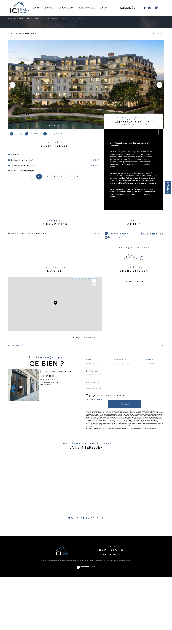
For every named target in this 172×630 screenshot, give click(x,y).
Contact (104, 8)
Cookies (128, 613)
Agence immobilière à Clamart (21, 19)
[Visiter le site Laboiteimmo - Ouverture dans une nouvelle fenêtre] (86, 622)
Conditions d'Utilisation (152, 475)
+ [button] (93, 297)
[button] (159, 86)
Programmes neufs (86, 8)
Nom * (91, 384)
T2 (75, 19)
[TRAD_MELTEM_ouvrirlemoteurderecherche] (127, 8)
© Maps (80, 295)
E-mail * (93, 399)
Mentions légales (100, 613)
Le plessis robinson (51, 19)
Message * (94, 413)
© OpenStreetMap (90, 295)
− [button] (93, 301)
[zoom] (86, 130)
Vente (38, 19)
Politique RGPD (121, 613)
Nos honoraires (81, 613)
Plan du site (90, 613)
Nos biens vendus (65, 8)
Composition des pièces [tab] (86, 355)
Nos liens (113, 613)
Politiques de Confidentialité (127, 475)
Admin (107, 613)
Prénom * (137, 384)
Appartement (67, 19)
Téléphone (138, 399)
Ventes (36, 8)
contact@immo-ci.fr (50, 408)
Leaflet (73, 295)
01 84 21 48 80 (50, 404)
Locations (48, 8)
